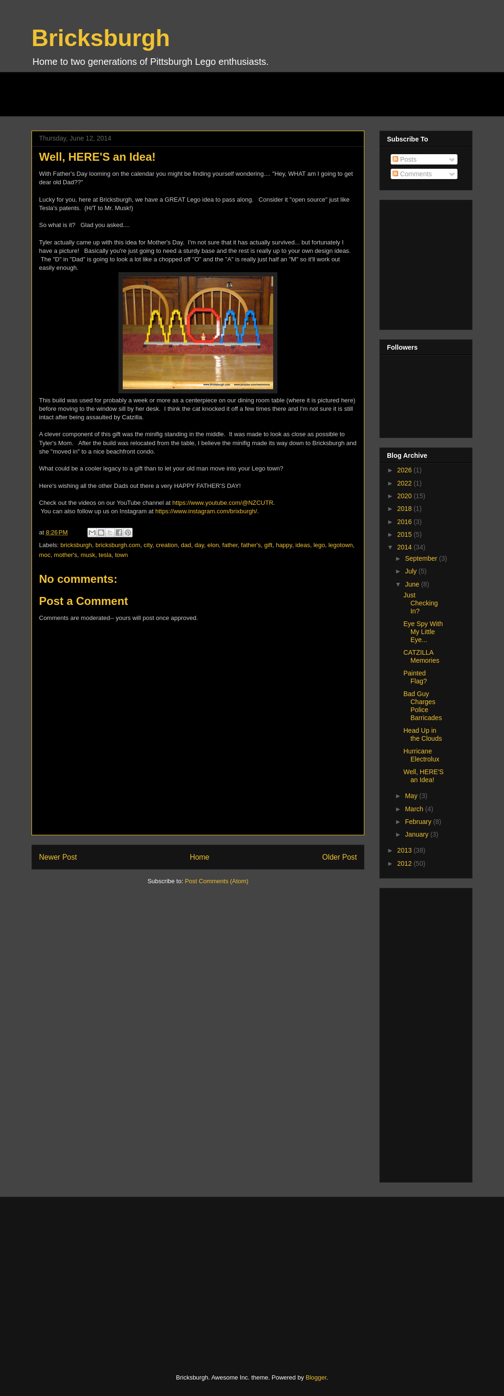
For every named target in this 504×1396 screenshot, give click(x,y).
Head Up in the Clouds (422, 734)
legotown (340, 545)
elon (213, 545)
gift (268, 545)
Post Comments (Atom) (216, 881)
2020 (405, 496)
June (413, 584)
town (121, 554)
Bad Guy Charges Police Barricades (422, 705)
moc (45, 554)
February (419, 821)
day (199, 545)
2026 (405, 470)
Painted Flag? (415, 677)
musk (87, 554)
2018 (405, 508)
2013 (405, 850)
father (230, 545)
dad (186, 545)
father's (251, 545)
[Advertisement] (203, 93)
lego (319, 545)
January (417, 834)
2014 (405, 547)
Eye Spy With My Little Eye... (423, 631)
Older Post (339, 857)
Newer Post (58, 857)
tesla (105, 554)
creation (166, 545)
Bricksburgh (101, 38)
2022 (405, 483)
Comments (412, 174)
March (415, 809)
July (411, 571)
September (422, 558)
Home (200, 857)
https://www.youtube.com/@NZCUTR (223, 502)
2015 (405, 534)
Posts (405, 159)
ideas (302, 545)
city (148, 545)
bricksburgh (76, 545)
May (412, 796)
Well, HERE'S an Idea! (423, 776)
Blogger (316, 1377)
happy (284, 545)
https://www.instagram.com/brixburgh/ (206, 511)
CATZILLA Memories (421, 656)
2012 (405, 863)
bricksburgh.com (117, 545)
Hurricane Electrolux (421, 755)
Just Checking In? (420, 603)
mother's (65, 554)
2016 (405, 521)
